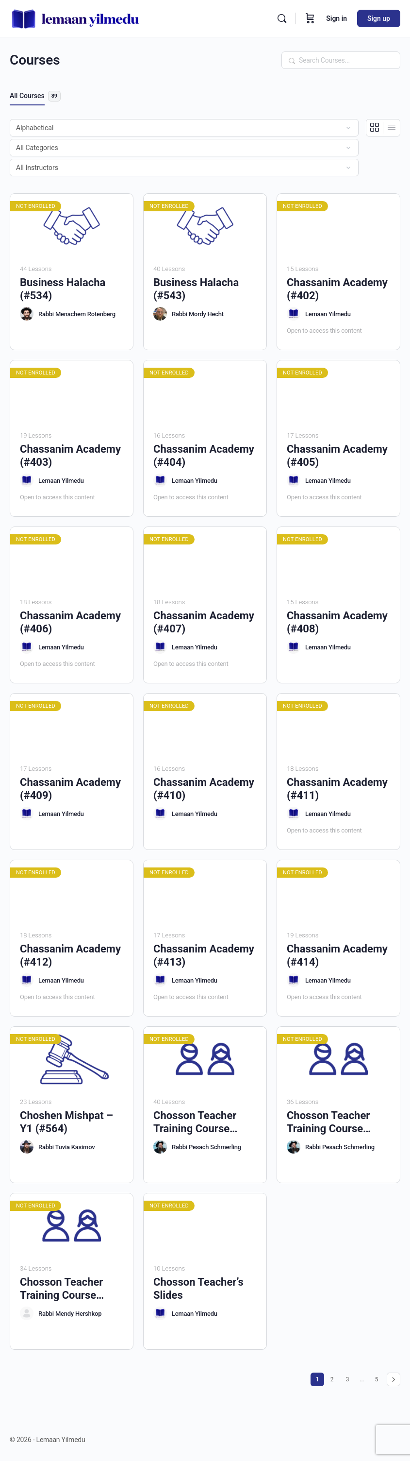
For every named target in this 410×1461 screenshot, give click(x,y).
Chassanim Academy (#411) (337, 788)
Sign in (336, 18)
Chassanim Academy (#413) (203, 955)
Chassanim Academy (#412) (70, 955)
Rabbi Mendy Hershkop (69, 1313)
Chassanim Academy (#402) (337, 289)
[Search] (282, 18)
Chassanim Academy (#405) (337, 455)
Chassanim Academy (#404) (203, 455)
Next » (393, 1379)
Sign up (378, 18)
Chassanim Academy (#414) (337, 955)
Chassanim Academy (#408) (337, 622)
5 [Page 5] (379, 1378)
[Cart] (310, 18)
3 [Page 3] (349, 1378)
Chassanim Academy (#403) (70, 455)
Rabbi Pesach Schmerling (206, 1147)
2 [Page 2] (334, 1378)
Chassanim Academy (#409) (70, 788)
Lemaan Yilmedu (328, 314)
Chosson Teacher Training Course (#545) (61, 1289)
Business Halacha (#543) (196, 289)
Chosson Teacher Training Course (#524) (328, 1122)
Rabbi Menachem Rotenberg (76, 314)
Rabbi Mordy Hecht (198, 314)
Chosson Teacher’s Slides (198, 1288)
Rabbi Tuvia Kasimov (66, 1147)
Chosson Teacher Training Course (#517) (194, 1122)
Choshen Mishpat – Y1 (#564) (66, 1122)
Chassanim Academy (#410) (203, 788)
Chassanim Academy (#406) (70, 622)
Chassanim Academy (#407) (203, 622)
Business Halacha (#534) (62, 289)
